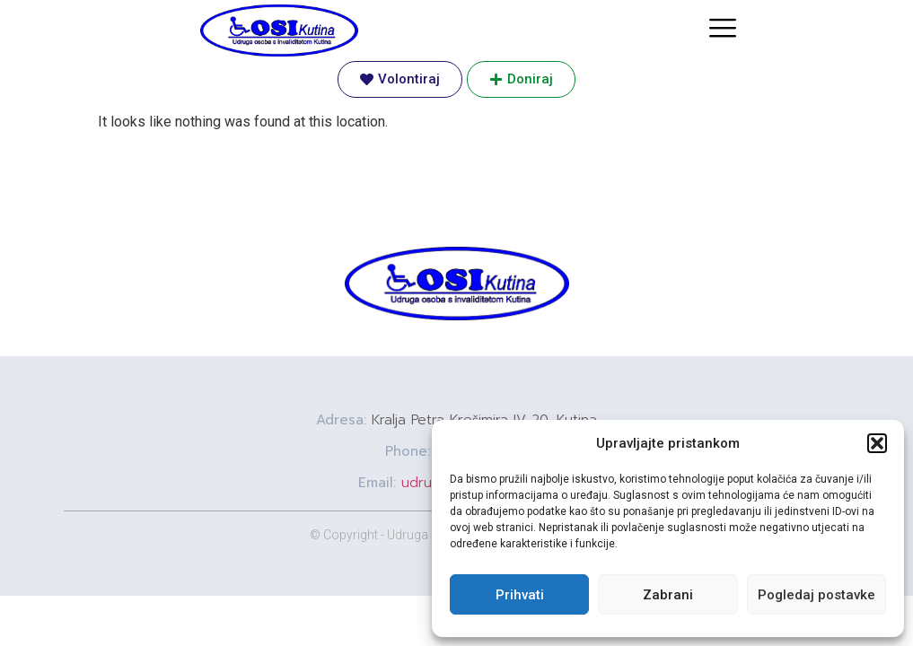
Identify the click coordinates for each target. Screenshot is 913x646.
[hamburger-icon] (722, 30)
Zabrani (668, 595)
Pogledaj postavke (816, 595)
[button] (877, 443)
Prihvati (520, 595)
